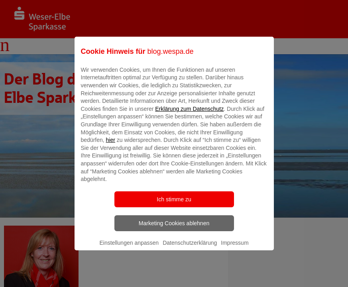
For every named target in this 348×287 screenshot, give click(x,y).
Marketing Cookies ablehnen (174, 229)
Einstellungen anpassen (129, 248)
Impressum (234, 248)
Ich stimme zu (174, 205)
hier (110, 146)
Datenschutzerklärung (190, 248)
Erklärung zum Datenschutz (189, 114)
